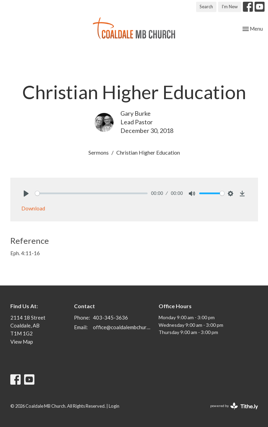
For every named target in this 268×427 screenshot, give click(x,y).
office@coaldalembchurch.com (122, 327)
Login (114, 406)
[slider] (91, 193)
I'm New (230, 6)
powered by (234, 406)
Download (33, 208)
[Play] (26, 193)
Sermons (98, 152)
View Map (21, 342)
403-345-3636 (110, 317)
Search (206, 6)
